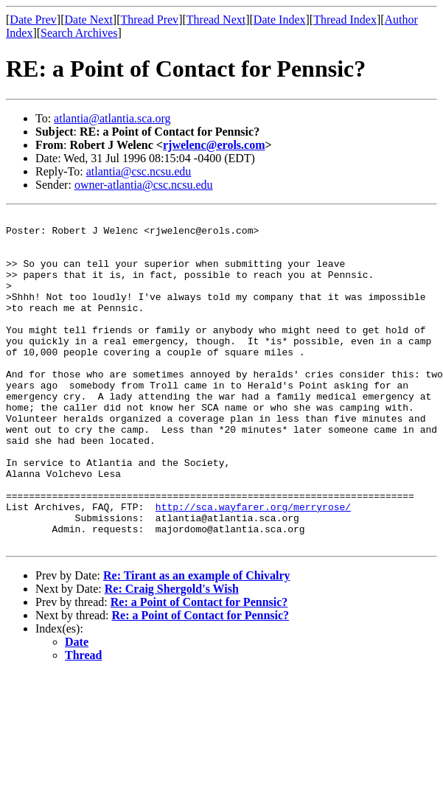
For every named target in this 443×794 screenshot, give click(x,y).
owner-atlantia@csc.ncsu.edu (143, 184)
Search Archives (79, 33)
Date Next (89, 19)
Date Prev (33, 19)
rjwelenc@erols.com (214, 145)
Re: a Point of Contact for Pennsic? (199, 668)
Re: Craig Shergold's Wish (172, 655)
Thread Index (345, 19)
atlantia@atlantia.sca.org (112, 118)
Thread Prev (149, 19)
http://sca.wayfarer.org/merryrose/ (253, 566)
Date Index (280, 19)
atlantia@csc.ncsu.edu (139, 171)
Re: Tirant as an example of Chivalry (196, 641)
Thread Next (215, 19)
